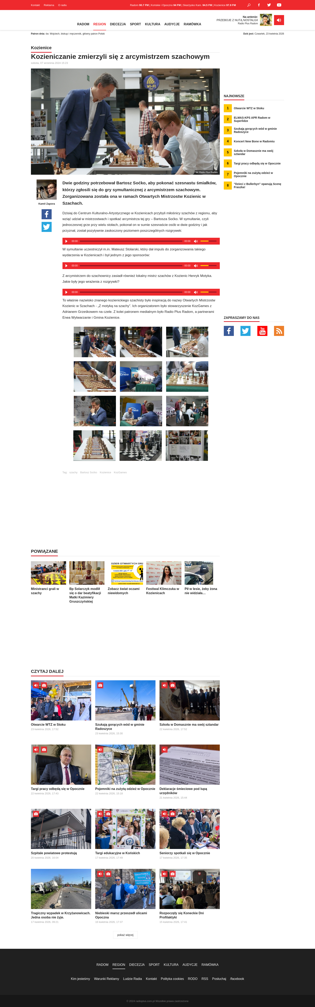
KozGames (120, 472)
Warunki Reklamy (106, 978)
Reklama (49, 5)
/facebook (237, 978)
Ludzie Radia (132, 978)
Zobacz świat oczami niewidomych (125, 578)
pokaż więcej (125, 935)
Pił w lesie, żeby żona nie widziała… (202, 578)
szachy (73, 472)
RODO (192, 978)
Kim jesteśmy (80, 978)
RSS (204, 978)
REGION (99, 24)
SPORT (135, 24)
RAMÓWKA (192, 24)
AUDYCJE (172, 24)
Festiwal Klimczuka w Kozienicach (163, 578)
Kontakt (35, 5)
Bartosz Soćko (88, 472)
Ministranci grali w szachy (48, 578)
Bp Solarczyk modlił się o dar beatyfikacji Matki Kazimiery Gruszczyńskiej (86, 582)
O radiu (62, 5)
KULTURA (152, 24)
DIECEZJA (118, 24)
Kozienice (105, 472)
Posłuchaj (219, 978)
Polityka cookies (172, 978)
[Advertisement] (141, 502)
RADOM (83, 24)
